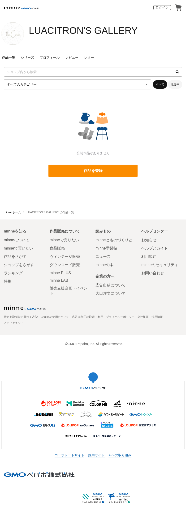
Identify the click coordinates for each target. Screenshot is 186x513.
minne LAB (59, 280)
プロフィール (50, 57)
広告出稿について (110, 285)
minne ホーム (12, 212)
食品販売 (57, 248)
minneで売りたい (64, 240)
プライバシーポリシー (120, 317)
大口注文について (110, 293)
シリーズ (27, 57)
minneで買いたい (18, 248)
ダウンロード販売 (65, 265)
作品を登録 (93, 171)
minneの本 (104, 265)
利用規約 (148, 256)
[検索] (177, 71)
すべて (160, 84)
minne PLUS (60, 273)
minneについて (16, 240)
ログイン (162, 7)
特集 (7, 281)
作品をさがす (15, 256)
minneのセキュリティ (159, 265)
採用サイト (96, 455)
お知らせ (148, 240)
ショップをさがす (19, 265)
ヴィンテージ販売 (65, 256)
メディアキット (14, 322)
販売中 (175, 84)
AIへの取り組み (119, 455)
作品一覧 (8, 57)
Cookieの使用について (55, 317)
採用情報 (157, 317)
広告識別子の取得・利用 (87, 317)
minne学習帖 (106, 248)
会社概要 (143, 317)
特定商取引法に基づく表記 (21, 317)
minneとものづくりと (113, 240)
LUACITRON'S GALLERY (83, 30)
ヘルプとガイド (154, 248)
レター (89, 57)
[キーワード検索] (93, 71)
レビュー (71, 57)
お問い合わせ (152, 273)
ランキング (13, 273)
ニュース (103, 256)
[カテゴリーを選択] (77, 84)
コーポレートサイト (69, 455)
